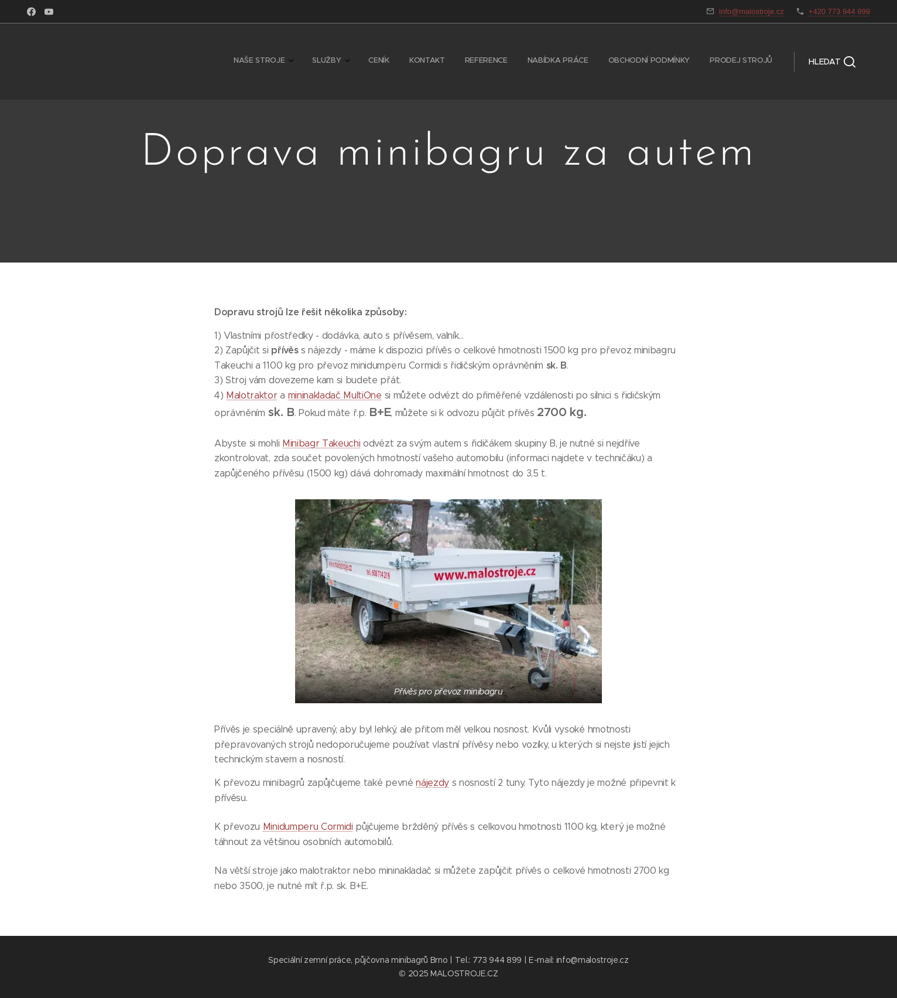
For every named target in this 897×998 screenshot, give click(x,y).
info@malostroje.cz (751, 11)
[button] (832, 61)
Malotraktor (251, 395)
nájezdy (432, 782)
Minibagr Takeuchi (321, 443)
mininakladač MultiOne (335, 395)
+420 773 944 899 (839, 11)
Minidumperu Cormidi (308, 826)
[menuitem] (621, 61)
